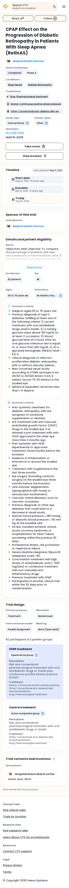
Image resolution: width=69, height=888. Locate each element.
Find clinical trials (14, 810)
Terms (7, 872)
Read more (34, 267)
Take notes (34, 146)
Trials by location (14, 816)
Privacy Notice (12, 865)
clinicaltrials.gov (30, 789)
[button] (15, 85)
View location (35, 156)
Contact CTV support (17, 851)
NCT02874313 (15, 133)
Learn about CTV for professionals (26, 837)
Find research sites (15, 830)
